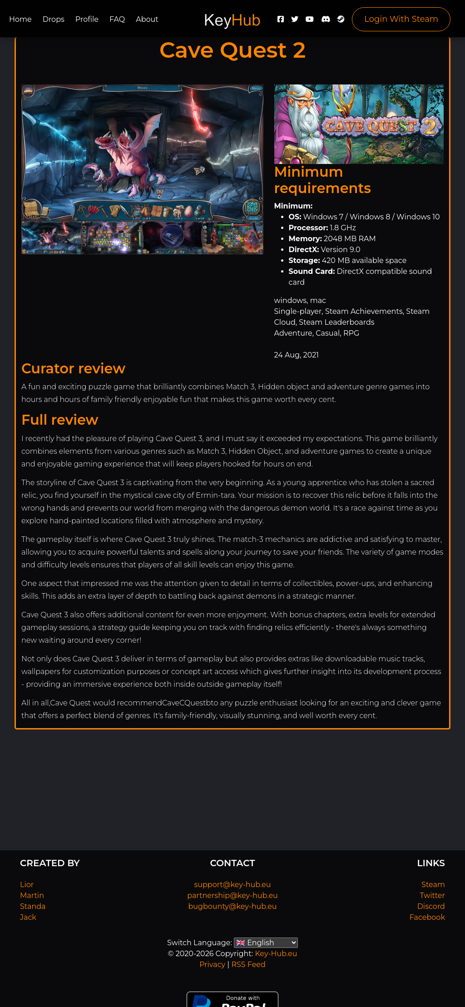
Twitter (432, 895)
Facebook (427, 917)
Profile (87, 19)
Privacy (212, 964)
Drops (53, 19)
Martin (32, 895)
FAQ (117, 19)
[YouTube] (310, 21)
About (147, 19)
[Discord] (325, 21)
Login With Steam (401, 19)
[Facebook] (280, 21)
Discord (431, 906)
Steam (433, 884)
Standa (33, 906)
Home (20, 19)
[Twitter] (294, 21)
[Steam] (341, 21)
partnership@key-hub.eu (232, 895)
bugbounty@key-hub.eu (232, 906)
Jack (28, 917)
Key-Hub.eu (276, 953)
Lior (27, 884)
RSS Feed (248, 964)
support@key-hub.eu (232, 884)
